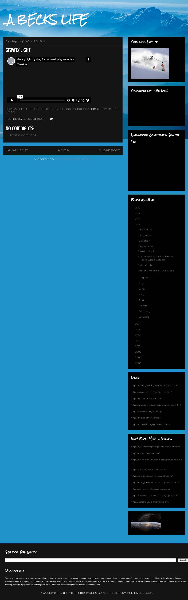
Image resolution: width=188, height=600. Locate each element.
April (142, 300)
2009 (138, 351)
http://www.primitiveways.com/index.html (156, 404)
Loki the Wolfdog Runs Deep (156, 270)
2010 (138, 346)
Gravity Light (146, 251)
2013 (138, 329)
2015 (138, 224)
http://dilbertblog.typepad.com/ (150, 424)
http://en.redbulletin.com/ (146, 398)
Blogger (145, 593)
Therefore (105, 109)
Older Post (109, 150)
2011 (137, 340)
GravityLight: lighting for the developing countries (46, 109)
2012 (138, 335)
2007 (138, 363)
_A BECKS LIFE (45, 19)
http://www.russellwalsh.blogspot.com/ (155, 495)
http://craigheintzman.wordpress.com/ (155, 482)
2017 (138, 213)
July (141, 283)
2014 (138, 323)
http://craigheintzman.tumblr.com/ (152, 475)
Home (63, 150)
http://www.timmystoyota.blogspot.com (155, 446)
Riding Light (145, 265)
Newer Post (17, 150)
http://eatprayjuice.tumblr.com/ (150, 501)
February (145, 311)
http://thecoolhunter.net (145, 417)
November (146, 235)
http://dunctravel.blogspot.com (150, 488)
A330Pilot (110, 593)
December (146, 229)
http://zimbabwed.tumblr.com (149, 469)
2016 (138, 219)
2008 (138, 357)
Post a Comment (23, 135)
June (142, 288)
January (144, 316)
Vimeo (10, 112)
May (142, 294)
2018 (138, 207)
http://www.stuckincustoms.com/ (151, 391)
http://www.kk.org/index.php (148, 411)
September (146, 246)
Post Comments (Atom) (73, 159)
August (144, 277)
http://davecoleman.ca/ (145, 453)
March (143, 305)
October (144, 240)
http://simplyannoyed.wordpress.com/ (155, 385)
